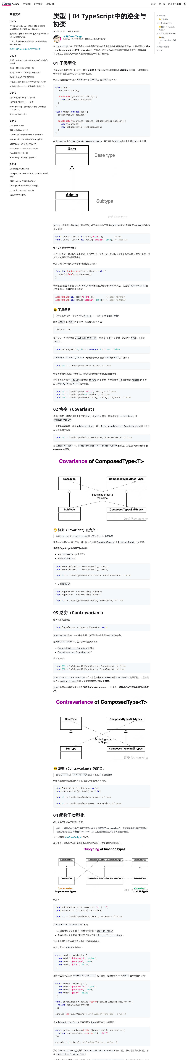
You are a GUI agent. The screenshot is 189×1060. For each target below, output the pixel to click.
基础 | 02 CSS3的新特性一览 (22, 68)
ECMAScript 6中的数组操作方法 (23, 157)
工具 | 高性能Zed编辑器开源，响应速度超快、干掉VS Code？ (29, 43)
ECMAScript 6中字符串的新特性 (23, 144)
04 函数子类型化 (163, 46)
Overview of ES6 (17, 125)
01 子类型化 (161, 15)
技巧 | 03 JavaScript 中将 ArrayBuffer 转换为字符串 (29, 62)
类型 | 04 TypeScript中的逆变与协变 (25, 49)
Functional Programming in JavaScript (26, 134)
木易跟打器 (174, 3)
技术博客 (27, 3)
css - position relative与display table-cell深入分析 (29, 175)
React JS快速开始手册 (19, 153)
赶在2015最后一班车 (18, 114)
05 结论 (159, 50)
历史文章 (38, 3)
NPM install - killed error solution (24, 148)
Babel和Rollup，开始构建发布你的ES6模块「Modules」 (28, 108)
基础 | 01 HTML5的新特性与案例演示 (25, 72)
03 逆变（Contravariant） (167, 33)
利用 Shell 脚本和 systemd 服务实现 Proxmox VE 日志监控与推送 (29, 35)
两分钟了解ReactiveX (19, 130)
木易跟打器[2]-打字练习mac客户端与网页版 (28, 81)
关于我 (162, 3)
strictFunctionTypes (73, 837)
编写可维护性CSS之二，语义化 (22, 97)
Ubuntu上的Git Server (19, 169)
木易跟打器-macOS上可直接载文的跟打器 (27, 86)
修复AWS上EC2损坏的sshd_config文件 (26, 139)
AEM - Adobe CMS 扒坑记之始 (22, 181)
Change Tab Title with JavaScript (24, 185)
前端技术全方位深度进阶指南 (22, 77)
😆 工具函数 (163, 19)
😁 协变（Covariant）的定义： (167, 28)
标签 (153, 3)
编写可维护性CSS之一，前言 (21, 102)
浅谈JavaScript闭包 (18, 194)
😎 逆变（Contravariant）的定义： (167, 40)
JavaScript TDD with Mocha (22, 190)
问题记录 (50, 3)
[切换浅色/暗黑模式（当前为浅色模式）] (185, 4)
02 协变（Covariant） (165, 23)
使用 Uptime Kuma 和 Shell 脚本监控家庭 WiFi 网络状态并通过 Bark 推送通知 (27, 27)
